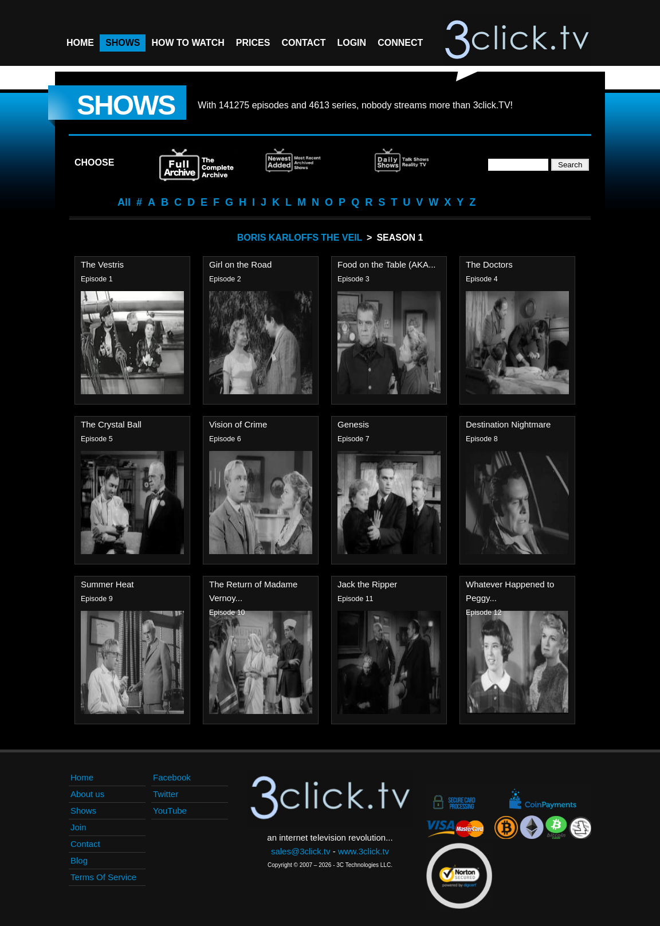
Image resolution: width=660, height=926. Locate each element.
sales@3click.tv (301, 851)
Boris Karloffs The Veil (299, 237)
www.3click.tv (363, 851)
